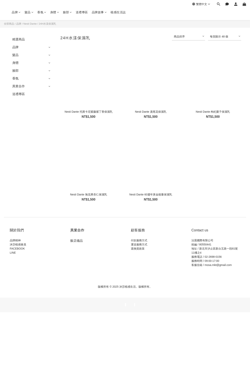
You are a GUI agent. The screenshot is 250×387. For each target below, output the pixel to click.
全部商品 (9, 23)
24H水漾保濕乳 (47, 23)
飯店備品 (76, 240)
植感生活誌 (118, 12)
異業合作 (18, 86)
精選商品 (18, 39)
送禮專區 (82, 12)
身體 (54, 12)
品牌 (16, 12)
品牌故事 (99, 12)
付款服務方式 (139, 240)
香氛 (41, 12)
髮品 (29, 12)
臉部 (67, 12)
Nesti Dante (30, 23)
